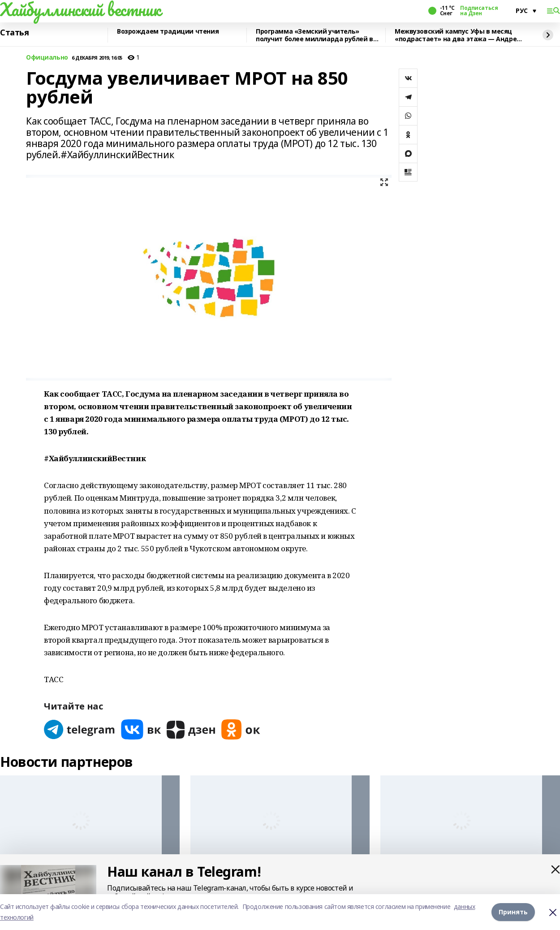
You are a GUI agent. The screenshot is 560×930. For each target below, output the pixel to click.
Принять (513, 912)
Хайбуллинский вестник (80, 9)
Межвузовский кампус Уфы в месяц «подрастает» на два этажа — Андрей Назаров (458, 35)
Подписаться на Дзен (479, 10)
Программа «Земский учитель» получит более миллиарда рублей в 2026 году (314, 35)
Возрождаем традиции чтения (168, 31)
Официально (47, 57)
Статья (14, 33)
